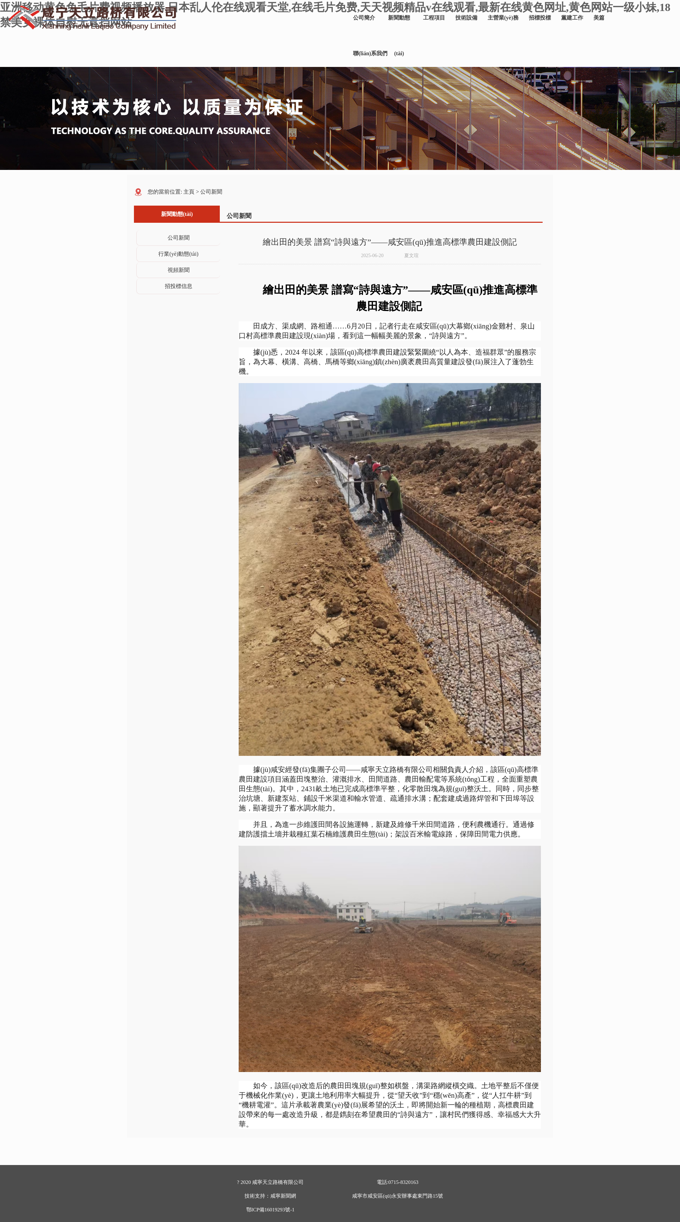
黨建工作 (572, 18)
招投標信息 (178, 286)
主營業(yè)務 (503, 18)
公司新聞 (211, 192)
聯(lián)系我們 (370, 53)
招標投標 (540, 18)
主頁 (188, 192)
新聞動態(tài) (399, 25)
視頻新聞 (179, 270)
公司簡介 (364, 18)
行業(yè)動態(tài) (178, 254)
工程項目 (434, 18)
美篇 (598, 18)
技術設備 (466, 18)
